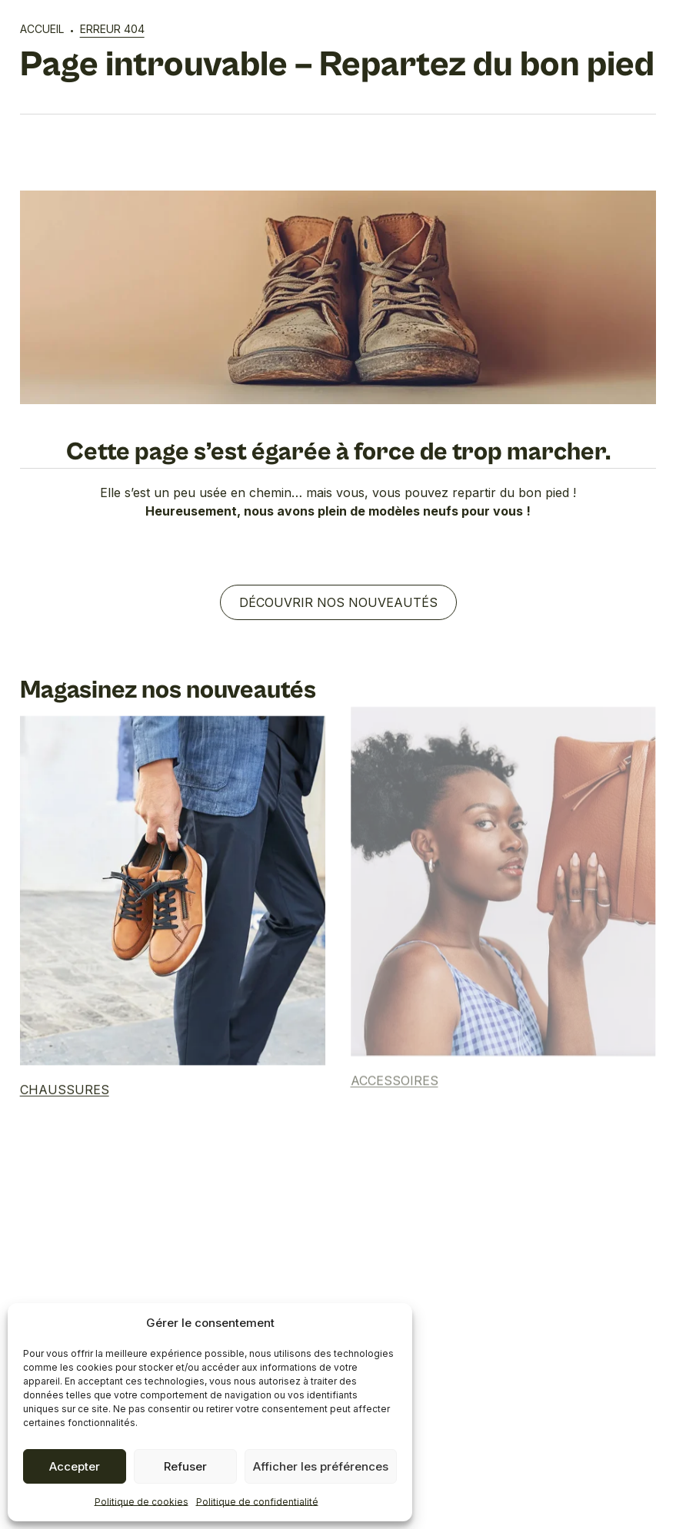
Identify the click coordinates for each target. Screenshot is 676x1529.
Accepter (74, 1466)
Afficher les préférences (320, 1466)
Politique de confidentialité (257, 1501)
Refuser (185, 1466)
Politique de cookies (141, 1501)
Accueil (42, 28)
